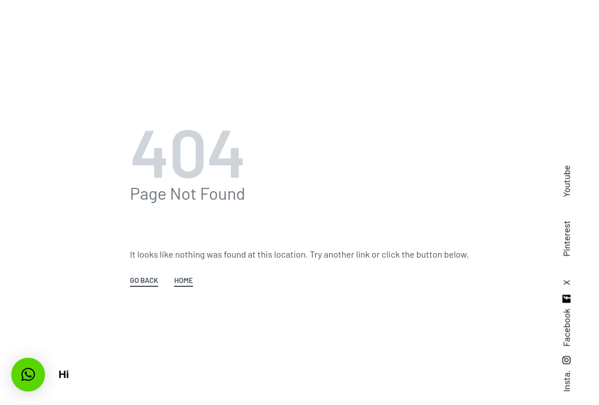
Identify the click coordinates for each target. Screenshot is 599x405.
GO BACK (144, 281)
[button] (28, 375)
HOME (183, 281)
